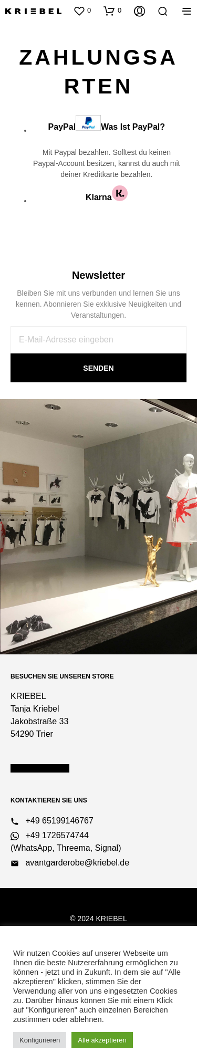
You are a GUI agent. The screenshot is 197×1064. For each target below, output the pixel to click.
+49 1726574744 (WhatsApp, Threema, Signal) (66, 841)
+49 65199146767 (52, 821)
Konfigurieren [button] (39, 1040)
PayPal (106, 123)
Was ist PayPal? (133, 126)
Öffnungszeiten (40, 768)
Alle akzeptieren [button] (102, 1040)
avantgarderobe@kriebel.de (70, 863)
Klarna (107, 193)
